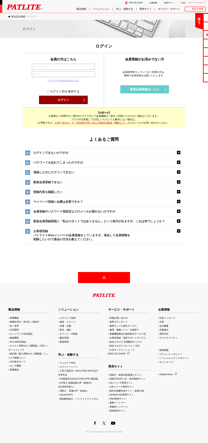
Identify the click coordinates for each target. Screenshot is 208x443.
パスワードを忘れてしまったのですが (58, 162)
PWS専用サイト (118, 398)
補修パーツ (195, 69)
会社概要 (164, 326)
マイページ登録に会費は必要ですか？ (58, 201)
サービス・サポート (169, 9)
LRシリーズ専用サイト (121, 383)
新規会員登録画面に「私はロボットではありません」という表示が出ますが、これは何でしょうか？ (99, 221)
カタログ (195, 43)
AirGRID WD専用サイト (121, 394)
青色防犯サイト (117, 410)
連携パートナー (117, 402)
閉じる (178, 18)
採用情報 (164, 350)
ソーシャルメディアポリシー (174, 358)
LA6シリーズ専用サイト (122, 386)
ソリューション (101, 9)
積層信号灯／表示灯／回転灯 (24, 321)
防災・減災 (65, 329)
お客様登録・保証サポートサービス (128, 337)
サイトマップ (166, 362)
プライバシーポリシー (170, 354)
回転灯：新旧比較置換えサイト (125, 375)
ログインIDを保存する (63, 91)
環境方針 (164, 334)
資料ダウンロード (119, 321)
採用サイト (169, 3)
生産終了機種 (195, 60)
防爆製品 (14, 369)
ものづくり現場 (68, 318)
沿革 (161, 321)
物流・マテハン (68, 321)
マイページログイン (197, 3)
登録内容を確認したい (48, 192)
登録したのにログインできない (53, 172)
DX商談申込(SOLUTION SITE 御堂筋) (79, 378)
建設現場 (64, 337)
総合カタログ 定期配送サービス (126, 342)
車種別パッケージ (119, 406)
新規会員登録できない (48, 182)
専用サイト (145, 9)
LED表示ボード (18, 361)
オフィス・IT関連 (69, 334)
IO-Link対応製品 (18, 342)
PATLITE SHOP (136, 3)
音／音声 (14, 326)
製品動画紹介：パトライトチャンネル (79, 398)
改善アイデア (195, 77)
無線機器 (14, 337)
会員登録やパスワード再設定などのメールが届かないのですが (74, 211)
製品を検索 (197, 9)
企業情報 (153, 3)
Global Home (166, 374)
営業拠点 (164, 329)
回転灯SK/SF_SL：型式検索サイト (127, 378)
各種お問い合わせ (119, 318)
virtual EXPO (66, 394)
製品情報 (81, 9)
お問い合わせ (195, 17)
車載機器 (14, 318)
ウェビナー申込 (68, 362)
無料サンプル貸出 (195, 34)
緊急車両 (64, 342)
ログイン (63, 100)
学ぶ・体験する (124, 9)
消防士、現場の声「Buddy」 (74, 390)
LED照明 (14, 329)
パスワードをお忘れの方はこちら (63, 80)
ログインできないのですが (50, 152)
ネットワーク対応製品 (21, 334)
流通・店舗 (65, 326)
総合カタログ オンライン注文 (125, 345)
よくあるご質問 (195, 26)
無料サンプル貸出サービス (123, 326)
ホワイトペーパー (69, 367)
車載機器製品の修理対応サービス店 (128, 334)
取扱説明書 (195, 51)
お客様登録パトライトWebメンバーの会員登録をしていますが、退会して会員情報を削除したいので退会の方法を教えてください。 (81, 235)
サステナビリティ (168, 337)
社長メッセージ (167, 318)
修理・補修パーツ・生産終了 (124, 329)
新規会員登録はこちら (144, 89)
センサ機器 (15, 365)
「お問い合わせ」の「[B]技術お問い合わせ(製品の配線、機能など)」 (90, 122)
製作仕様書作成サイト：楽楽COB (127, 390)
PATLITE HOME (18, 16)
